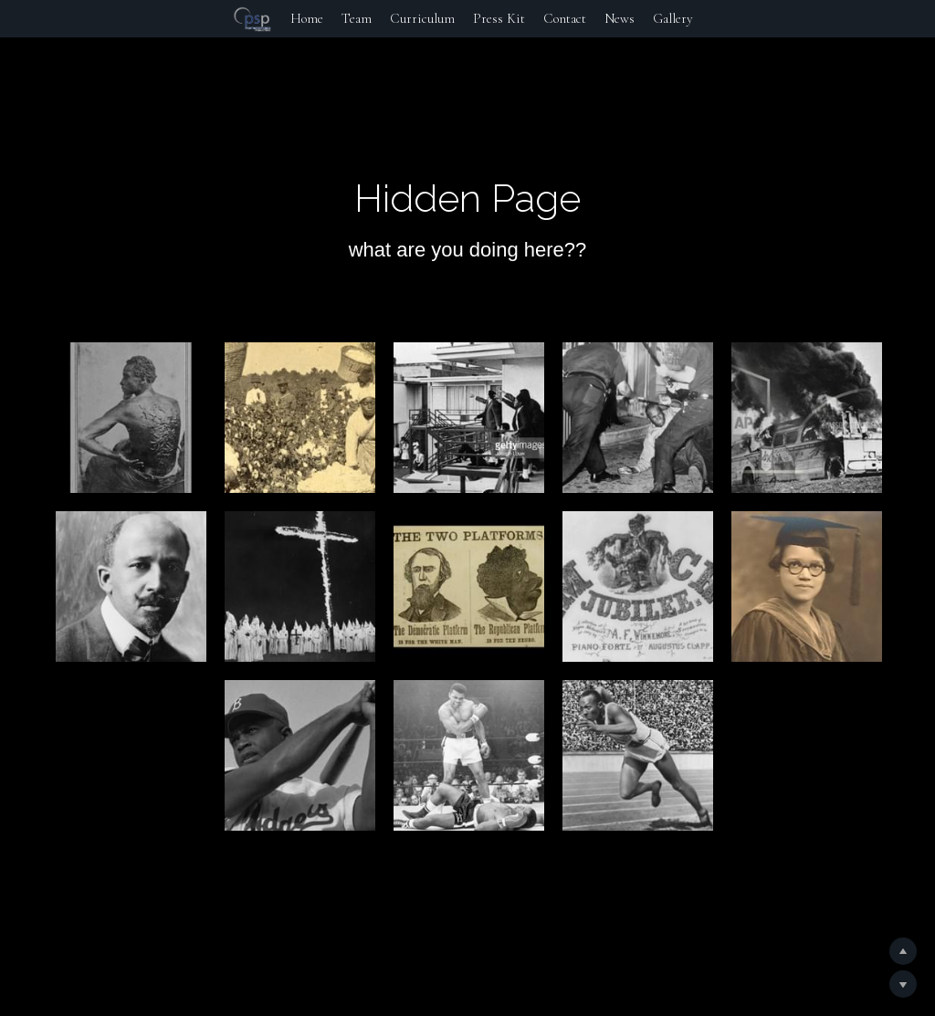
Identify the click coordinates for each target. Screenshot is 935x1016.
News (619, 18)
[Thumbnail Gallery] (131, 417)
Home (306, 18)
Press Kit (499, 18)
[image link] (252, 17)
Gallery (673, 18)
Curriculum (422, 18)
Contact (564, 18)
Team (356, 18)
